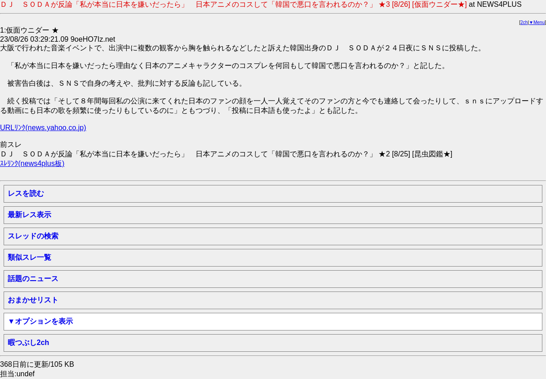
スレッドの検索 (33, 236)
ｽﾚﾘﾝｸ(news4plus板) (32, 163)
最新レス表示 (29, 215)
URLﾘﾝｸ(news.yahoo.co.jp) (43, 127)
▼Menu (537, 22)
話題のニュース (33, 278)
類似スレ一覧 (29, 257)
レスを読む (26, 193)
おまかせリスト (33, 300)
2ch (524, 22)
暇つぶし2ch (28, 342)
